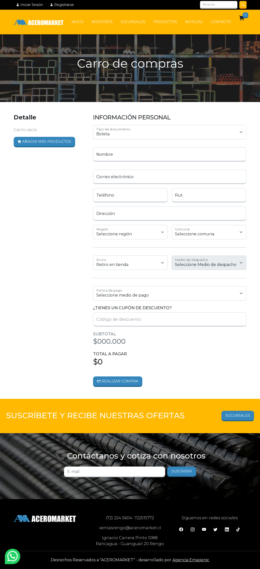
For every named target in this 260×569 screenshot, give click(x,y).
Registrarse (62, 4)
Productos (165, 22)
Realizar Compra (117, 381)
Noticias (194, 22)
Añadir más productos (44, 141)
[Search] (218, 5)
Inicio (77, 22)
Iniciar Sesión (29, 4)
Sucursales (133, 22)
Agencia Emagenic (190, 560)
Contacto (221, 22)
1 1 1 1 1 (169, 293)
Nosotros (102, 22)
